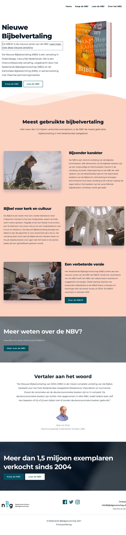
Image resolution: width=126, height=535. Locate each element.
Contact (122, 501)
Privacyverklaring (64, 524)
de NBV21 (94, 275)
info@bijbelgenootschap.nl (114, 505)
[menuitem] (68, 6)
